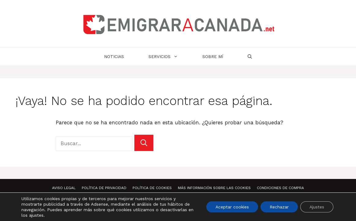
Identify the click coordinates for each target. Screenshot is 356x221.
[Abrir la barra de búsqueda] (249, 56)
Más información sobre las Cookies (214, 188)
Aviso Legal (64, 188)
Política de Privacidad (104, 188)
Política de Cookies (152, 188)
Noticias (114, 56)
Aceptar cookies (232, 206)
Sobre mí (212, 56)
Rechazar (279, 206)
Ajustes (316, 206)
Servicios (169, 56)
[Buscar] (144, 142)
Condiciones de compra (280, 188)
